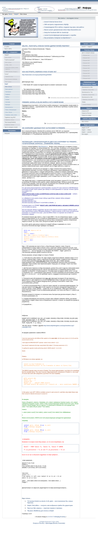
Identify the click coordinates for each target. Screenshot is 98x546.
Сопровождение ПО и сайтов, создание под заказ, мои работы (64, 27)
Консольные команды (11, 79)
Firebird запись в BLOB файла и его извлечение (43, 102)
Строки (7, 99)
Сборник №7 (86, 70)
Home (10, 14)
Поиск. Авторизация (10, 109)
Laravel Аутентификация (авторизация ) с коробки (60, 35)
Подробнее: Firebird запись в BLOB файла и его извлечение (62, 123)
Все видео (85, 134)
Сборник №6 (86, 68)
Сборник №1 (86, 55)
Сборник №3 (86, 60)
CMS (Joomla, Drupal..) (11, 71)
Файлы (7, 97)
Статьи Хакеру (87, 104)
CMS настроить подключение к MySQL (56, 24)
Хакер (83, 102)
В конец (62, 525)
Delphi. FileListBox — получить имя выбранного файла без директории (50, 514)
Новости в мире (86, 115)
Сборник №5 (86, 65)
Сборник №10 (86, 78)
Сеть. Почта (8, 112)
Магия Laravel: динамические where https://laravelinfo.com (62, 30)
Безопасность (9, 107)
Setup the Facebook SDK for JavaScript (56, 32)
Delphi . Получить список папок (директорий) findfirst (45, 46)
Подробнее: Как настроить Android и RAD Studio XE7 (64, 97)
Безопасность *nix (87, 92)
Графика (7, 94)
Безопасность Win (87, 87)
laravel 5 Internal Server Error (53, 22)
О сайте (6, 46)
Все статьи (8, 57)
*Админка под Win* (10, 117)
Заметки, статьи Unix (88, 94)
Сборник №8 (86, 73)
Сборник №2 (86, 58)
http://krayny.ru (43, 146)
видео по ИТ (85, 127)
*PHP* (6, 84)
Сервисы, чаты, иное (11, 115)
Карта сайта (8, 49)
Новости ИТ (85, 111)
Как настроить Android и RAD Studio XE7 (39, 72)
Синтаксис (8, 91)
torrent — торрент (87, 46)
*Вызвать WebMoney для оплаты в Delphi (40, 519)
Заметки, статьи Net (88, 99)
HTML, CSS (8, 65)
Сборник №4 (86, 63)
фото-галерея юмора (88, 53)
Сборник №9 (86, 75)
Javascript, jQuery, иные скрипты (11, 68)
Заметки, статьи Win (88, 89)
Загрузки (7, 133)
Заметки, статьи (9, 119)
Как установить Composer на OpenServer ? (57, 38)
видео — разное (87, 132)
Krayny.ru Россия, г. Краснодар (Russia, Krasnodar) (49, 531)
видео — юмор (86, 130)
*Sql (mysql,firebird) (10, 122)
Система (7, 102)
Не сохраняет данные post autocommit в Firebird (43, 128)
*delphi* (16, 14)
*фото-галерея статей (10, 127)
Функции (7, 104)
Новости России (86, 113)
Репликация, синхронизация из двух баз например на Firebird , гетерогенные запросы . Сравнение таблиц (49, 142)
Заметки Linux (9, 76)
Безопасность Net (87, 97)
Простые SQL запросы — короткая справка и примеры (44, 516)
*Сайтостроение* (9, 60)
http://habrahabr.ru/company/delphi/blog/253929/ (37, 75)
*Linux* (6, 74)
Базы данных (8, 89)
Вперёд (57, 525)
